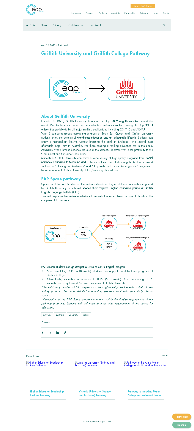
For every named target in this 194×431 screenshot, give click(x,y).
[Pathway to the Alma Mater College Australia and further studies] (146, 373)
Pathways (57, 25)
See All (165, 355)
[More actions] (151, 45)
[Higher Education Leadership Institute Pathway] (48, 373)
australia (60, 314)
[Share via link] (64, 332)
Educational (95, 25)
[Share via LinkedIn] (57, 332)
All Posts (30, 25)
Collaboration (75, 25)
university (73, 314)
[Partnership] (181, 417)
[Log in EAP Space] (143, 6)
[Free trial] (181, 425)
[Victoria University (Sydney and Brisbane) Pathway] (97, 373)
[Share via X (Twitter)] (50, 332)
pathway (47, 314)
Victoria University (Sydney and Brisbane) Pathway (95, 393)
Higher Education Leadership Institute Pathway (47, 393)
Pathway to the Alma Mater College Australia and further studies (145, 393)
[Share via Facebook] (42, 332)
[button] (164, 25)
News (44, 25)
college (86, 314)
